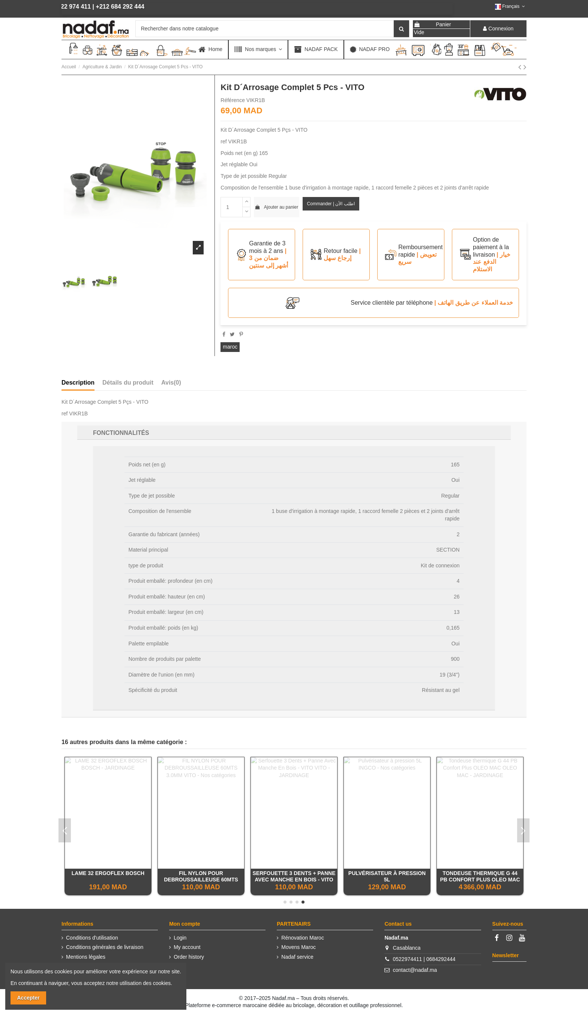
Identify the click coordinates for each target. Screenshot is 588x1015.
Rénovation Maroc (302, 938)
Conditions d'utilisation (92, 938)
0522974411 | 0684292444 (424, 959)
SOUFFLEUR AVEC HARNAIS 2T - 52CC (108, 876)
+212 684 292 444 (93, 6)
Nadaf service (297, 957)
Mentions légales (85, 957)
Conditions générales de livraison (104, 947)
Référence (232, 100)
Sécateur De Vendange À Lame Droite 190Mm (294, 876)
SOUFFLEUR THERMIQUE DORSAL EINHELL (479, 876)
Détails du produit (127, 382)
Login (180, 938)
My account (187, 947)
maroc (230, 347)
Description (78, 382)
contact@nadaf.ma (415, 970)
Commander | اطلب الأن (331, 203)
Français (510, 6)
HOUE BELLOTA (200, 873)
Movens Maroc (298, 947)
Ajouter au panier (276, 207)
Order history (189, 957)
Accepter (28, 998)
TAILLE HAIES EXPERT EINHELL (387, 873)
